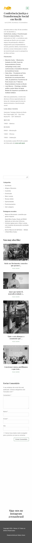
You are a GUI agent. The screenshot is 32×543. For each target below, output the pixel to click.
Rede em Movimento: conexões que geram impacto (15, 215)
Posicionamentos (10, 204)
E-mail (5, 419)
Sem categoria (9, 207)
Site (4, 426)
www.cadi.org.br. (20, 143)
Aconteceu (15, 22)
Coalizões (8, 191)
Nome (5, 411)
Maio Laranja (9, 196)
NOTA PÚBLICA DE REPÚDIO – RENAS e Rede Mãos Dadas (16, 231)
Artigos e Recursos (10, 188)
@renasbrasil (16, 516)
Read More (16, 268)
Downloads (8, 193)
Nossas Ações (9, 199)
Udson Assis (21, 535)
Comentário (7, 395)
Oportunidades (9, 201)
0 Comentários (23, 22)
